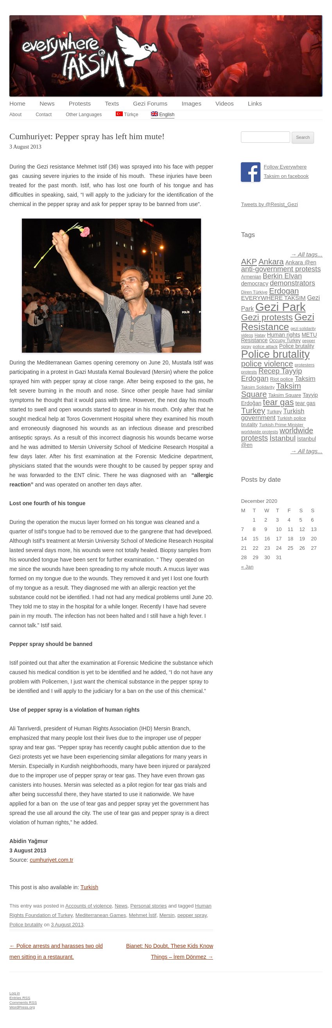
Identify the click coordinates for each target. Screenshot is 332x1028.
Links (255, 103)
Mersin (166, 915)
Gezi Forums (150, 103)
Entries (19, 998)
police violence (267, 363)
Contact (44, 114)
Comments (23, 1002)
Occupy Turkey (284, 340)
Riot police (281, 379)
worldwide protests (259, 431)
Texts (112, 103)
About (15, 114)
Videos (224, 103)
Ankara (271, 261)
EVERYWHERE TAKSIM (273, 297)
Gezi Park (280, 306)
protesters (304, 364)
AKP (249, 261)
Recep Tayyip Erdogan (271, 374)
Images (191, 103)
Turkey (253, 410)
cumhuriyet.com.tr (51, 860)
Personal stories (148, 906)
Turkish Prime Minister (281, 424)
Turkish (89, 887)
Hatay (260, 335)
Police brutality (26, 925)
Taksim (305, 378)
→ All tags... (307, 254)
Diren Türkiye (254, 292)
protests (249, 372)
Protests (80, 103)
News (46, 103)
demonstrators (292, 283)
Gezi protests (267, 317)
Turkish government (272, 414)
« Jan (247, 567)
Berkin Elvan (282, 276)
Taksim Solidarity (258, 387)
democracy (254, 283)
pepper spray (192, 915)
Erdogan (284, 291)
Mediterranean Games (100, 915)
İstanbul (282, 438)
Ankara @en (300, 262)
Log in (14, 993)
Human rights (283, 335)
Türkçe (127, 114)
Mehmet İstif (142, 915)
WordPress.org (22, 1007)
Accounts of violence (88, 906)
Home (17, 103)
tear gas (278, 402)
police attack (265, 346)
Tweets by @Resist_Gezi (269, 204)
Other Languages (84, 114)
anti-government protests (281, 269)
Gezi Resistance (277, 322)
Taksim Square (284, 395)
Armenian (251, 277)
